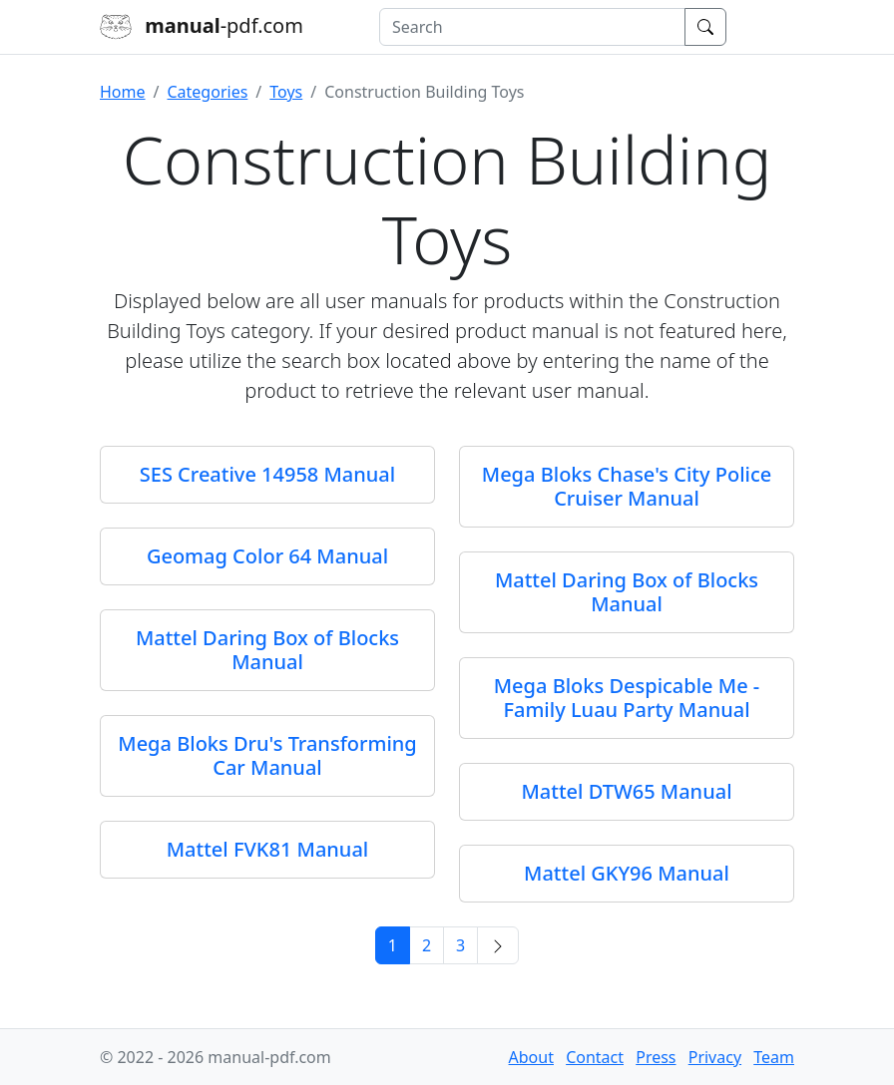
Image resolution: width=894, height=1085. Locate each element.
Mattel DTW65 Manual (626, 791)
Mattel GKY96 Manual (626, 873)
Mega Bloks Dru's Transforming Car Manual (267, 755)
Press (655, 1057)
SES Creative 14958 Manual (267, 474)
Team (773, 1057)
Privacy (714, 1057)
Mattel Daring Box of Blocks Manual (626, 591)
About (531, 1057)
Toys (285, 92)
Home (123, 92)
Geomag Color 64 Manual (267, 555)
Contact (595, 1057)
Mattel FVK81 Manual (268, 849)
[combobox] (532, 27)
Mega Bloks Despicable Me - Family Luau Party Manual (627, 697)
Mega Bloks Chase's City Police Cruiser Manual (626, 486)
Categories (207, 92)
